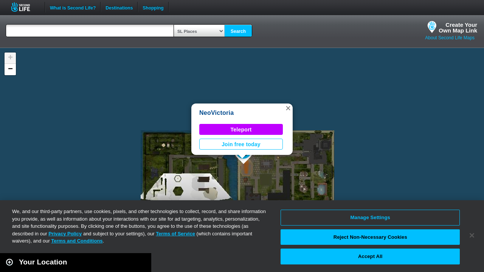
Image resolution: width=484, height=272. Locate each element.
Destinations (119, 7)
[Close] (472, 235)
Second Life (25, 7)
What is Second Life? (73, 7)
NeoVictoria (216, 113)
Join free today (241, 144)
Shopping (153, 7)
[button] (288, 108)
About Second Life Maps (450, 37)
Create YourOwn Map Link (458, 28)
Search (238, 31)
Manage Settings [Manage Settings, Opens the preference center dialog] (370, 217)
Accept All (370, 256)
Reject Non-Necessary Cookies (370, 237)
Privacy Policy (65, 233)
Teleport (241, 130)
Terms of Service (175, 233)
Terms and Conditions (76, 241)
